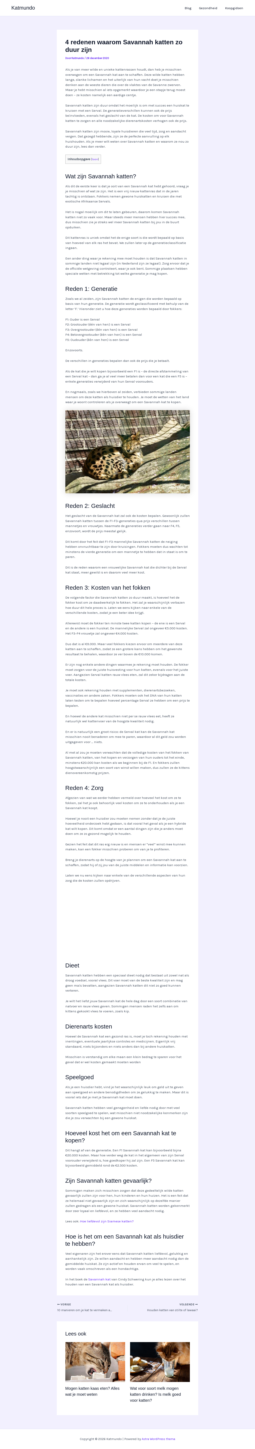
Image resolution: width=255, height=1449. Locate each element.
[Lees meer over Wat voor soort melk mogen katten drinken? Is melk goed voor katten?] (160, 1362)
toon (95, 159)
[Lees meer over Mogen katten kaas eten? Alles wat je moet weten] (95, 1362)
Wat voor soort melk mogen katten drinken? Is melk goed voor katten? (155, 1394)
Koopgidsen (235, 8)
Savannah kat (99, 1279)
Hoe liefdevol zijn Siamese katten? (107, 1221)
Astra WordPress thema (158, 1439)
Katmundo (23, 8)
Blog (190, 8)
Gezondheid (209, 8)
